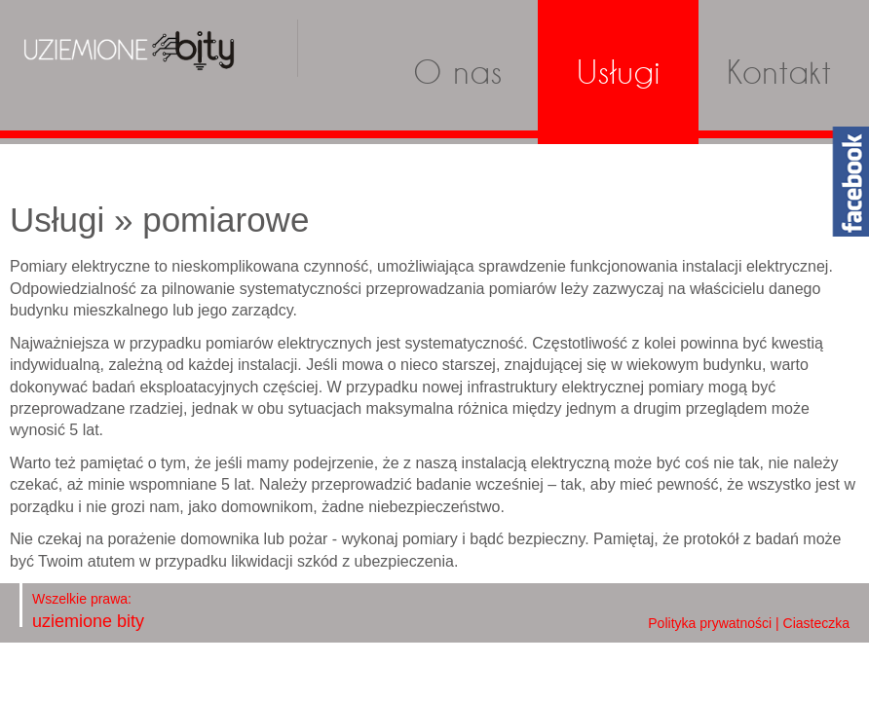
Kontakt (779, 72)
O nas (458, 72)
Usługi (619, 72)
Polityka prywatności (710, 623)
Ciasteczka (816, 623)
